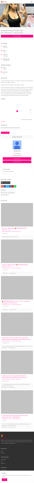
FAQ (2, 461)
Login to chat (16, 158)
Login (2, 451)
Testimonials (3, 459)
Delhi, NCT (3, 121)
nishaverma (17, 151)
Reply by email (16, 161)
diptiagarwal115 (5, 342)
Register (2, 453)
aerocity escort (4, 438)
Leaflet (22, 119)
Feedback (3, 463)
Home (2, 32)
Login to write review (5, 132)
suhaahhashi (5, 233)
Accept (4, 479)
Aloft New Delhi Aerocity (18, 32)
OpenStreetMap (29, 119)
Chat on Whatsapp (17, 36)
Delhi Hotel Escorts (8, 32)
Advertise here (4, 470)
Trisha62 (4, 420)
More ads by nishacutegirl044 (8, 192)
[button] (30, 110)
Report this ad (4, 195)
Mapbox (25, 119)
